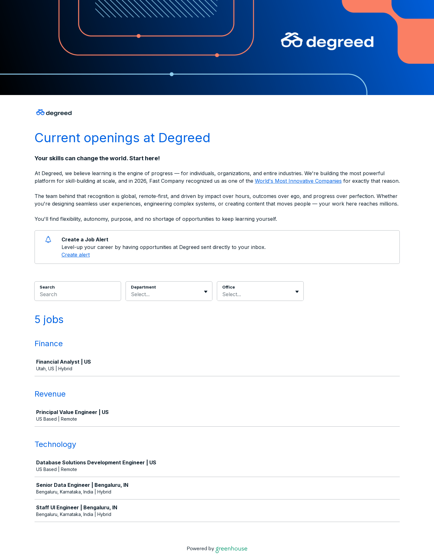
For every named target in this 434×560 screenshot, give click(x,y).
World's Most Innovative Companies (298, 181)
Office (228, 287)
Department (143, 287)
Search (47, 287)
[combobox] (132, 294)
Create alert (76, 254)
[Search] (78, 295)
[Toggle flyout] (206, 292)
